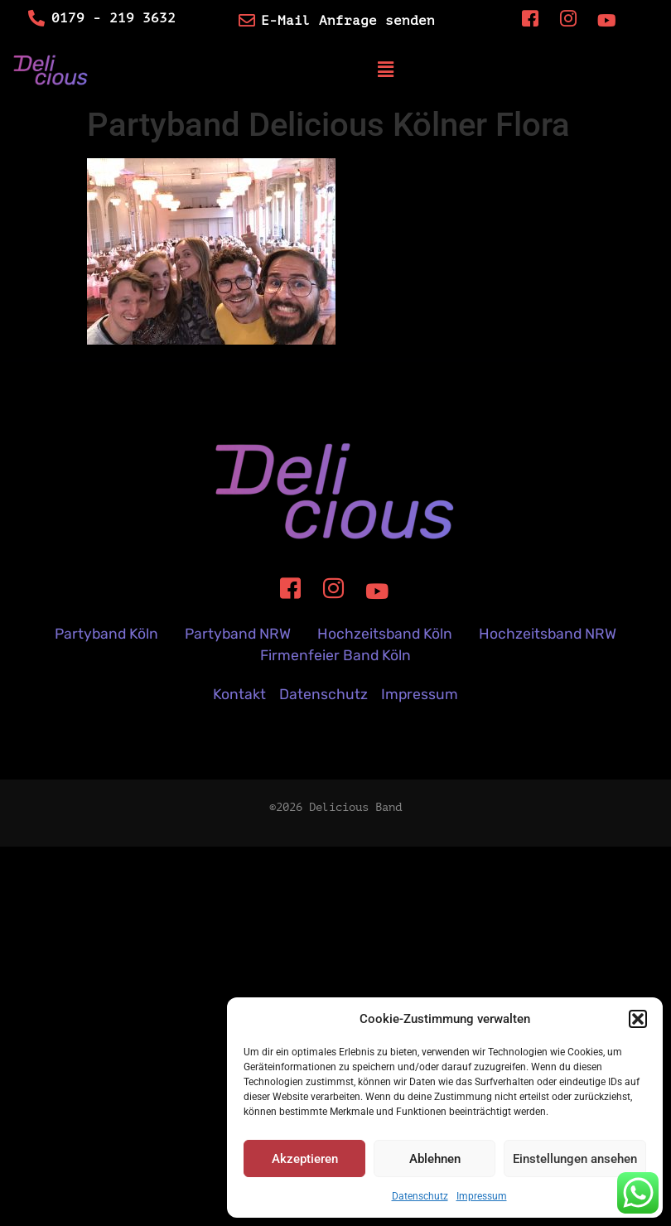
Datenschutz (420, 1196)
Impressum (481, 1196)
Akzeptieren (305, 1158)
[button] (638, 1019)
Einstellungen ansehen (575, 1158)
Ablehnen (435, 1158)
